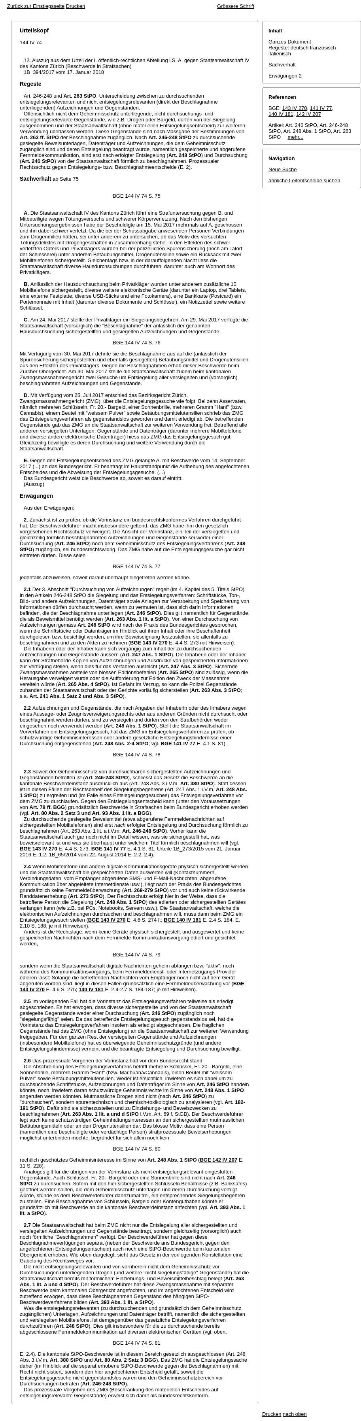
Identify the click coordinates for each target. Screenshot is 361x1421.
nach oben (295, 1414)
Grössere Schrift (235, 6)
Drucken (75, 6)
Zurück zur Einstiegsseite (35, 6)
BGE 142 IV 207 (218, 1160)
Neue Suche (282, 169)
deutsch (300, 48)
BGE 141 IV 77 (178, 743)
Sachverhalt (282, 65)
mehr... (295, 137)
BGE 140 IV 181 (182, 920)
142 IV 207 (308, 114)
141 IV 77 (321, 108)
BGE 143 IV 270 (149, 643)
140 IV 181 (91, 989)
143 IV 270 (294, 108)
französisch (323, 48)
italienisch (279, 54)
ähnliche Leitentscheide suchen (304, 180)
